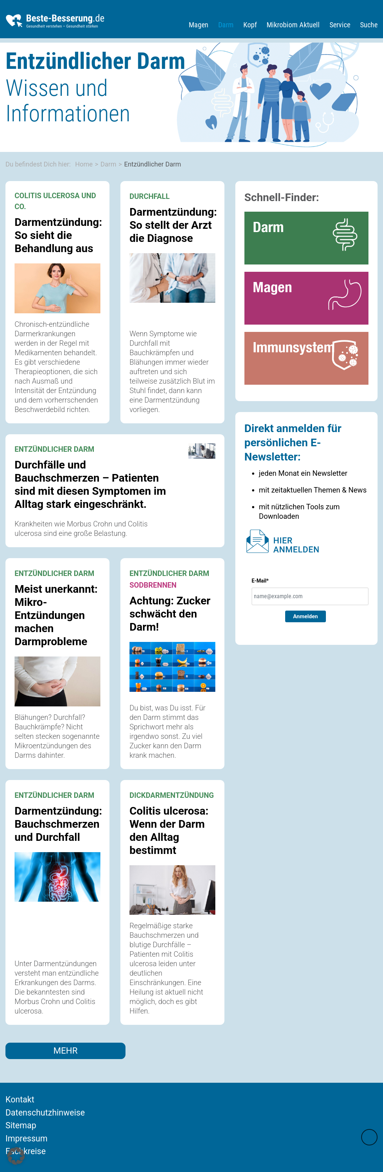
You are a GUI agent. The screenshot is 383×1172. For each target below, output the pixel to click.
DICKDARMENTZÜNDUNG (171, 795)
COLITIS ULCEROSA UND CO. (55, 201)
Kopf (250, 24)
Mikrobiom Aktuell (293, 24)
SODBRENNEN (153, 585)
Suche (369, 24)
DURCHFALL (149, 196)
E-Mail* (260, 581)
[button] (16, 1156)
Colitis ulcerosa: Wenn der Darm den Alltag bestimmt (168, 830)
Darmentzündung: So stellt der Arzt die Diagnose (173, 224)
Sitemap (20, 1125)
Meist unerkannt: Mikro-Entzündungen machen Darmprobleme (56, 615)
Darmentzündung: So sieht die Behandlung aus (58, 235)
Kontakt (19, 1100)
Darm (226, 24)
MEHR (65, 1051)
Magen (198, 24)
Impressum (26, 1139)
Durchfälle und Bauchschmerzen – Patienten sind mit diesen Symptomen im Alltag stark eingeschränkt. (90, 484)
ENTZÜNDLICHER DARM (54, 449)
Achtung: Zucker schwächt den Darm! (170, 613)
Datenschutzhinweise (45, 1113)
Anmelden (305, 616)
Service (340, 24)
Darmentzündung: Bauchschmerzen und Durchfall (58, 823)
